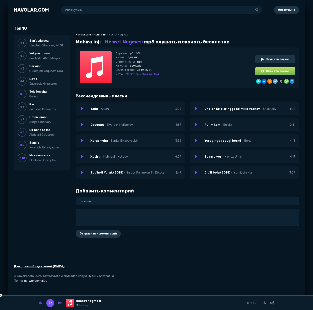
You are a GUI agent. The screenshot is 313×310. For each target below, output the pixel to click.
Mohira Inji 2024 (149, 74)
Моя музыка (286, 10)
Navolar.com (83, 34)
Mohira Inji (100, 34)
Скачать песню (275, 71)
